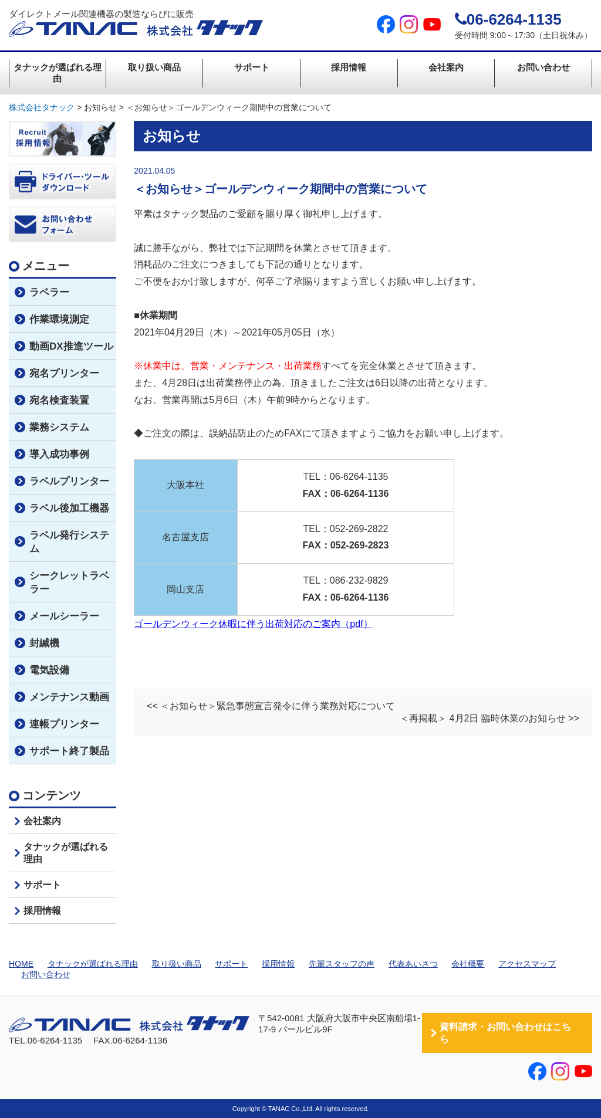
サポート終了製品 (69, 751)
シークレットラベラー (69, 582)
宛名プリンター (64, 373)
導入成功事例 (59, 454)
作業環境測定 (59, 319)
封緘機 (44, 643)
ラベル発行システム (69, 542)
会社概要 (467, 963)
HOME (21, 963)
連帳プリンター (64, 724)
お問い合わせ (543, 67)
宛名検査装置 (59, 400)
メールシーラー (64, 616)
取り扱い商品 (154, 67)
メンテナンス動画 (69, 697)
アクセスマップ (527, 963)
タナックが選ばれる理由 (57, 72)
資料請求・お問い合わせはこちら (505, 1033)
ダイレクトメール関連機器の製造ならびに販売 (136, 23)
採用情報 (348, 67)
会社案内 (446, 67)
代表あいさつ (413, 963)
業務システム (59, 427)
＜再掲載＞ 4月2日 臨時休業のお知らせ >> (489, 718)
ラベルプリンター (69, 481)
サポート (251, 67)
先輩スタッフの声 (341, 963)
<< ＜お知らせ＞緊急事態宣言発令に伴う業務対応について (271, 706)
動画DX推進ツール (71, 346)
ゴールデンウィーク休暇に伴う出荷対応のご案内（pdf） (253, 624)
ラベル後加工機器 (69, 508)
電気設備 (49, 670)
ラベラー (49, 292)
